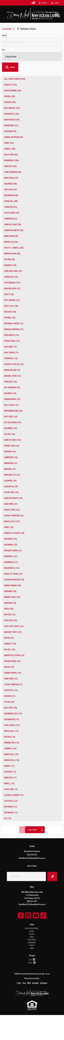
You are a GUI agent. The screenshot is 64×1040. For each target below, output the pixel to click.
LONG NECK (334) (10, 166)
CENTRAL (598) (9, 96)
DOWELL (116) (9, 783)
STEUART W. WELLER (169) (14, 364)
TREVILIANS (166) (10, 381)
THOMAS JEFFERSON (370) (13, 137)
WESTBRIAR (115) (10, 806)
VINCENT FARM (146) (11, 445)
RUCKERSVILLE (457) (11, 113)
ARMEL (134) (8, 527)
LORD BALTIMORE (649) (12, 90)
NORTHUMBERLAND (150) (13, 410)
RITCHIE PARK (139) (11, 492)
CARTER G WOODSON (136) (14, 515)
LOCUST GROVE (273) (11, 212)
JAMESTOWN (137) (10, 503)
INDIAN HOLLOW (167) (12, 370)
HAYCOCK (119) (9, 736)
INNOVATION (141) (10, 463)
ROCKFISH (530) (10, 102)
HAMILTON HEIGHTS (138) (13, 498)
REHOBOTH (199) (10, 265)
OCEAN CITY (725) (10, 84)
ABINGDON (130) (10, 591)
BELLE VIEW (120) (10, 707)
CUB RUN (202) (9, 259)
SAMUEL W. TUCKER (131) (13, 573)
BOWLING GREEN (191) (12, 288)
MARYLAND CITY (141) (12, 474)
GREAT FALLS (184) (11, 305)
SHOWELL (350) (9, 148)
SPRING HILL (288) (11, 201)
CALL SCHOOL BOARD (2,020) (14, 78)
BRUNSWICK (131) (10, 556)
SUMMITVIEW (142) (11, 457)
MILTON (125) (9, 637)
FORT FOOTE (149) (10, 416)
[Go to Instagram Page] (28, 915)
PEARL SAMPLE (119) (12, 725)
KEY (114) (7, 818)
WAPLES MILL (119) (11, 731)
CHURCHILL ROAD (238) (12, 224)
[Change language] (33, 2)
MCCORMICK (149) (10, 428)
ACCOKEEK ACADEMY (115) (13, 795)
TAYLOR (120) (9, 701)
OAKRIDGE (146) (10, 451)
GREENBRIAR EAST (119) (13, 713)
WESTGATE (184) (10, 311)
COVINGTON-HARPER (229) (13, 230)
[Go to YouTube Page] (36, 915)
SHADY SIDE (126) (10, 620)
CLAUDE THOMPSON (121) (13, 684)
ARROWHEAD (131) (11, 562)
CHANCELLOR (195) (11, 276)
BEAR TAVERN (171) (11, 352)
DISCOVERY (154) (10, 393)
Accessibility (35, 983)
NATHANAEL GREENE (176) (13, 323)
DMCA (29, 983)
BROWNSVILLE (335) (11, 160)
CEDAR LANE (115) (11, 789)
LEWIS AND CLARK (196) (13, 271)
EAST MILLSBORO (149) (12, 422)
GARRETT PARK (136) (12, 509)
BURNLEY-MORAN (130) (12, 585)
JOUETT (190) (9, 294)
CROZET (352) (9, 142)
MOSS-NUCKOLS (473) (12, 108)
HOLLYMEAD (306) (10, 183)
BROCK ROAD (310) (11, 177)
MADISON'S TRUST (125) (13, 632)
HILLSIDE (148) (9, 434)
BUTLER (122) (9, 666)
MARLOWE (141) (10, 469)
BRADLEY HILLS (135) (12, 521)
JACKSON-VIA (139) (11, 486)
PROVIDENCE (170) (11, 358)
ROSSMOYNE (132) (10, 544)
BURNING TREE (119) (11, 742)
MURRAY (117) (9, 765)
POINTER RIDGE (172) (12, 340)
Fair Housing (43, 983)
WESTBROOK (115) (11, 812)
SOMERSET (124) (10, 643)
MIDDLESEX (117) (10, 777)
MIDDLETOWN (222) (11, 236)
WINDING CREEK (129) (12, 597)
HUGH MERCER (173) (11, 335)
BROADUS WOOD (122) (12, 661)
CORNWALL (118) (10, 748)
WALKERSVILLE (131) (11, 567)
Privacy (19, 983)
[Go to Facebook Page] (21, 915)
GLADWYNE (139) (10, 480)
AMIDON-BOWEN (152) (12, 399)
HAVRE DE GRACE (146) (12, 439)
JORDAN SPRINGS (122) (12, 672)
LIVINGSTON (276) (10, 206)
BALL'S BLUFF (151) (11, 404)
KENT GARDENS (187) (12, 300)
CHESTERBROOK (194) (12, 282)
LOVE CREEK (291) (10, 189)
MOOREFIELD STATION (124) (14, 655)
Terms (24, 983)
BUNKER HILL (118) (11, 754)
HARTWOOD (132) (10, 538)
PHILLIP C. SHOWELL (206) (14, 247)
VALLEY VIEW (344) (11, 154)
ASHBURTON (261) (10, 218)
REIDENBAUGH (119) (11, 719)
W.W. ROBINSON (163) (12, 387)
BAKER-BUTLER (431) (12, 119)
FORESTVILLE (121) (11, 690)
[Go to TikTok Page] (43, 915)
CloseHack (36, 978)
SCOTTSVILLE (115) (11, 800)
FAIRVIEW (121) (10, 696)
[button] (10, 67)
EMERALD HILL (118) (11, 760)
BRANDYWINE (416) (11, 125)
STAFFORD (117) (10, 771)
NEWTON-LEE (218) (11, 241)
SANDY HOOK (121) (11, 678)
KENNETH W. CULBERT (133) (14, 533)
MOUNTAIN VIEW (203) (12, 253)
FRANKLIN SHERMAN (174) (13, 329)
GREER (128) (8, 608)
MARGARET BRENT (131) (13, 550)
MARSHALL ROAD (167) (12, 375)
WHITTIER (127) (10, 614)
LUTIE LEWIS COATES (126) (14, 626)
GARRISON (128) (10, 602)
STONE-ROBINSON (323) (12, 172)
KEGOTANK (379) (10, 131)
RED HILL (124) (9, 649)
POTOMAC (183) (10, 317)
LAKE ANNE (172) (10, 346)
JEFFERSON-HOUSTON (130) (14, 579)
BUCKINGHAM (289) (11, 195)
